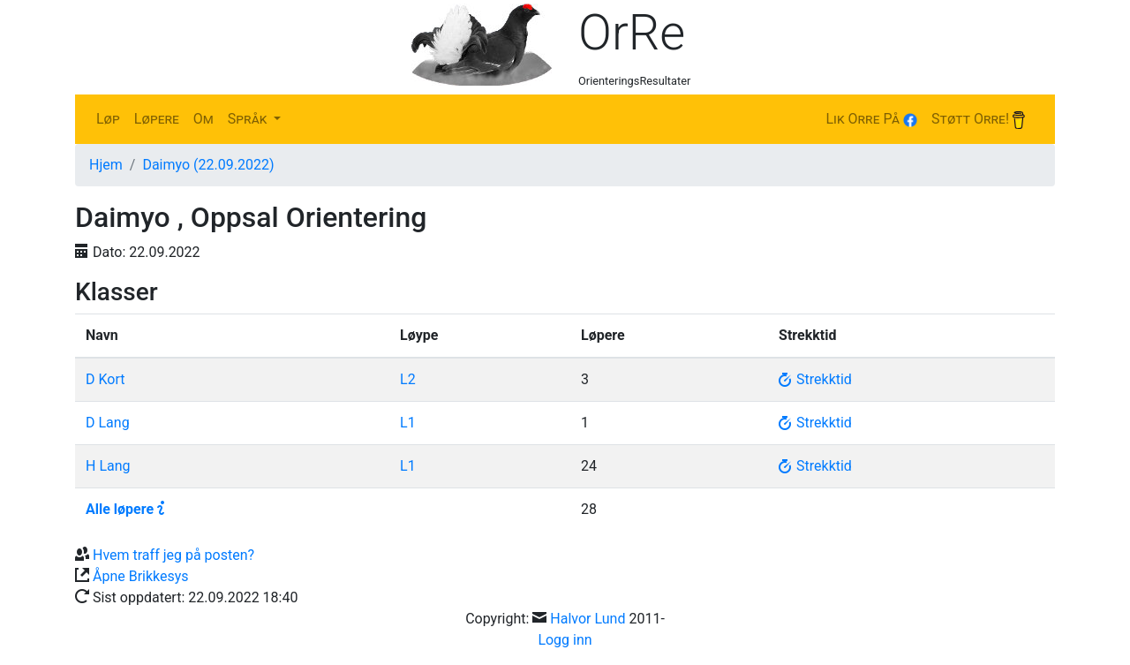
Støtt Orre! (978, 119)
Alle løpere (120, 509)
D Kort (105, 379)
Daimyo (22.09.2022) (208, 164)
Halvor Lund (587, 618)
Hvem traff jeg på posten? (173, 555)
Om (203, 118)
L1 (408, 422)
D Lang (108, 422)
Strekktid (815, 379)
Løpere (156, 118)
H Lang (108, 465)
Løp (108, 118)
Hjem (106, 164)
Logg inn (564, 639)
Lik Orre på (871, 118)
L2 (408, 379)
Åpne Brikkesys (141, 576)
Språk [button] (249, 118)
